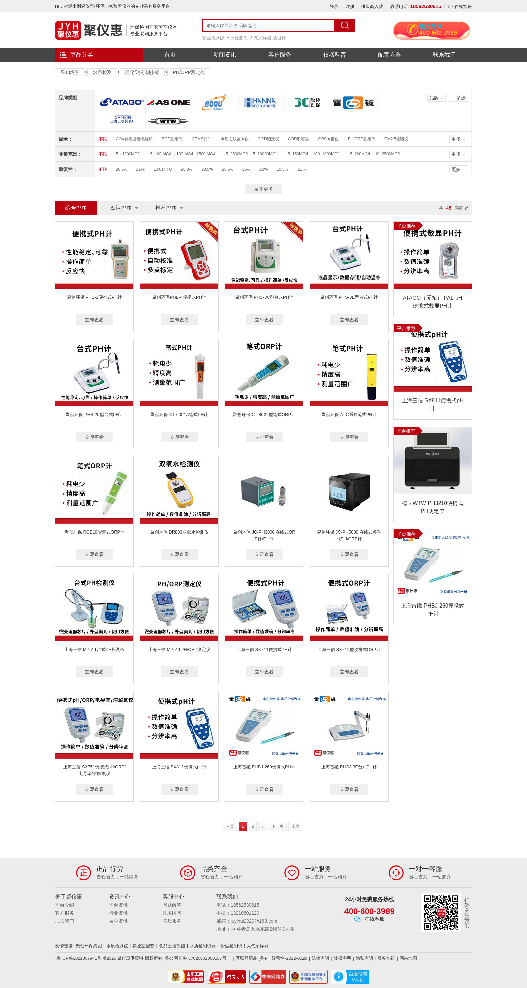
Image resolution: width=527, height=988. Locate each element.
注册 (350, 6)
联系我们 (444, 54)
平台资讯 (118, 905)
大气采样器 (260, 37)
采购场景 (69, 72)
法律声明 (320, 958)
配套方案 (389, 54)
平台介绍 (64, 905)
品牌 (434, 97)
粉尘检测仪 (213, 37)
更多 (456, 139)
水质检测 (102, 72)
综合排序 (76, 208)
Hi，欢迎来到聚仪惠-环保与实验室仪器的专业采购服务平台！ (114, 6)
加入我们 (64, 921)
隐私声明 (364, 958)
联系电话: (415, 6)
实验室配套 (143, 945)
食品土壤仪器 (172, 945)
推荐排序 (166, 208)
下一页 (278, 826)
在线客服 (460, 6)
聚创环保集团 (89, 945)
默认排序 (121, 208)
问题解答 (172, 905)
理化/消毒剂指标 (142, 72)
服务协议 (386, 958)
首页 (170, 54)
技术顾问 (172, 913)
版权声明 (342, 958)
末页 (295, 826)
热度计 (279, 37)
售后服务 (172, 921)
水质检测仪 (237, 37)
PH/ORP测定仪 (189, 72)
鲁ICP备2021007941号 (79, 958)
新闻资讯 (224, 54)
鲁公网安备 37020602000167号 (196, 958)
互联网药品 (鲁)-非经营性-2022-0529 (271, 958)
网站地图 (408, 958)
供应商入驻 (372, 6)
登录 (334, 6)
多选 (461, 97)
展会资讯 (118, 921)
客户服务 (279, 54)
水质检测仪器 (203, 945)
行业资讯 (118, 913)
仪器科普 (334, 54)
